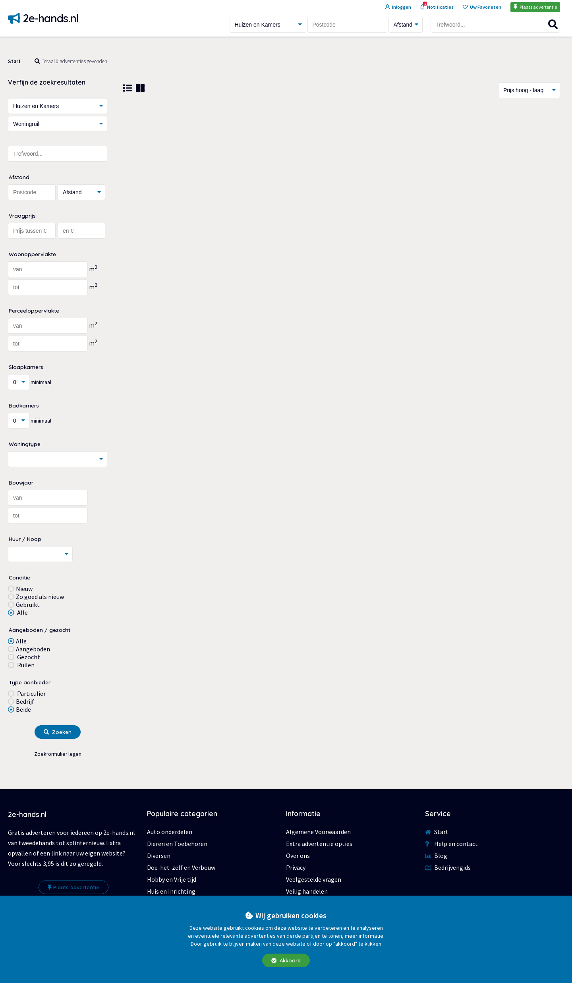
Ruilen (25, 665)
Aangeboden (33, 649)
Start (14, 61)
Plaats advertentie (73, 887)
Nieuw (24, 589)
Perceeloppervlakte (34, 310)
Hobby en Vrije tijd (171, 879)
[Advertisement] (341, 169)
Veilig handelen (307, 891)
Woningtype (25, 443)
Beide (23, 709)
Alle (22, 612)
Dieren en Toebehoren (177, 844)
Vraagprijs (22, 215)
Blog (436, 855)
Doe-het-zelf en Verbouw (181, 867)
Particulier (31, 693)
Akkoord (286, 960)
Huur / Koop (25, 538)
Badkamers (24, 405)
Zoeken (58, 732)
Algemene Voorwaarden (318, 832)
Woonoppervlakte (32, 254)
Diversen (158, 855)
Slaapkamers (26, 366)
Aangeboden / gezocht (39, 629)
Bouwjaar (21, 482)
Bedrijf (25, 701)
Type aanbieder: (30, 682)
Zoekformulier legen (57, 754)
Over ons (298, 855)
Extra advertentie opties (319, 844)
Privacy (295, 867)
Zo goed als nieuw (40, 597)
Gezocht (28, 657)
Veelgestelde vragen (313, 879)
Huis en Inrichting (171, 891)
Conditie (19, 577)
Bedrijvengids (448, 867)
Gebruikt (28, 604)
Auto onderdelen (169, 832)
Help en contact (451, 844)
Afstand (19, 177)
